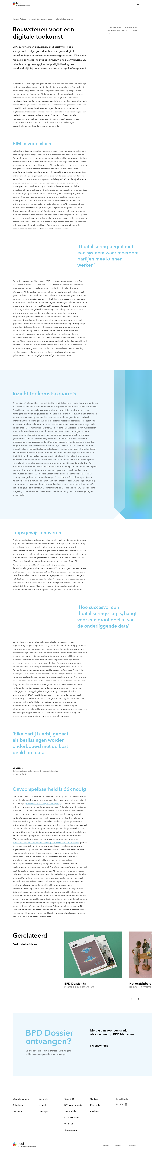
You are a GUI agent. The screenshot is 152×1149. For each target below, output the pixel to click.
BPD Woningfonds (73, 1105)
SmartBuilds (70, 1111)
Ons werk (42, 1099)
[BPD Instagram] (126, 1104)
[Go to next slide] (137, 999)
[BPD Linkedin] (117, 1104)
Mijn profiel (95, 1105)
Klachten (94, 1111)
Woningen (43, 1111)
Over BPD (69, 1099)
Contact (94, 1099)
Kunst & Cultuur (71, 1117)
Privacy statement (133, 1145)
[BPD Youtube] (121, 1104)
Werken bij (69, 1124)
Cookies (106, 1145)
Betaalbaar (18, 1105)
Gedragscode (70, 1130)
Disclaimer (118, 1145)
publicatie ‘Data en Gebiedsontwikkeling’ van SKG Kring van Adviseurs (46, 842)
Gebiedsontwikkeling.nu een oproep (43, 803)
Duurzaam (17, 1111)
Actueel (42, 1105)
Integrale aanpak (21, 1099)
